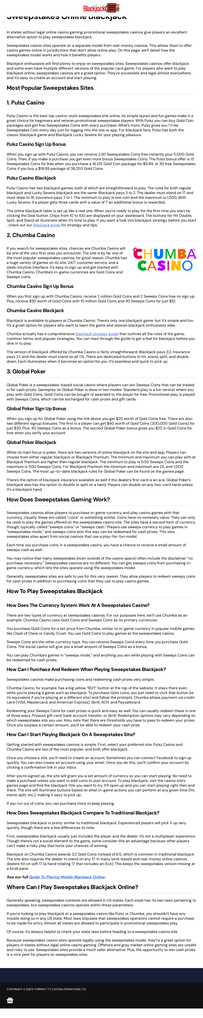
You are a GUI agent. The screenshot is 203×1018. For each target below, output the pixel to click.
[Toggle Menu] (111, 8)
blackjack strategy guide (96, 333)
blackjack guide (46, 225)
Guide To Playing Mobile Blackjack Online (67, 877)
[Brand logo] (101, 8)
